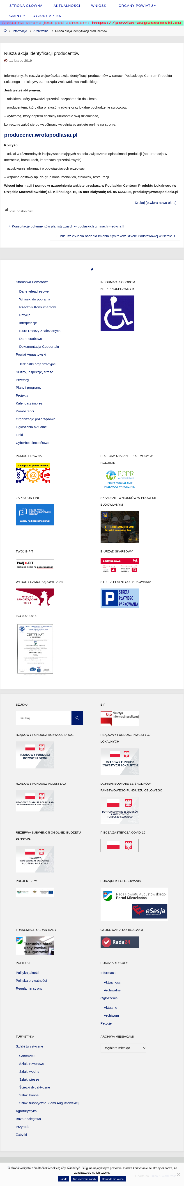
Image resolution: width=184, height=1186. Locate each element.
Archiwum (111, 1015)
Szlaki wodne (29, 1071)
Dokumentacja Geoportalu (39, 346)
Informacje (20, 31)
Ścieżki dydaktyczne (34, 1087)
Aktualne (110, 1007)
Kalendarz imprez (29, 403)
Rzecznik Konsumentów (37, 307)
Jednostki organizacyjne (37, 364)
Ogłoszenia (109, 998)
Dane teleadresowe (34, 291)
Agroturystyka (26, 1111)
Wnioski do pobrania (34, 299)
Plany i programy (28, 387)
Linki (19, 435)
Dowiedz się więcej (113, 1178)
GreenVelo (27, 1056)
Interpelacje (28, 323)
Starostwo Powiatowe (32, 282)
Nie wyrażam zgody (84, 1178)
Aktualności (113, 982)
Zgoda (63, 1178)
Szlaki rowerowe (31, 1064)
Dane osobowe (30, 339)
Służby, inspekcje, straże (34, 372)
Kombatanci (25, 411)
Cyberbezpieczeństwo (32, 443)
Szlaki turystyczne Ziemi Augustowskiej (48, 1103)
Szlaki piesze (29, 1079)
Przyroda (23, 1127)
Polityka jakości (27, 973)
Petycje (24, 315)
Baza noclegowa (28, 1119)
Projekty (22, 395)
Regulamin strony (29, 988)
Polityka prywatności (31, 980)
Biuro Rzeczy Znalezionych (39, 331)
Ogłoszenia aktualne (31, 427)
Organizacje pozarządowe (35, 419)
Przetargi (23, 380)
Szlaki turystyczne (29, 1046)
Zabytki (21, 1134)
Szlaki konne (29, 1095)
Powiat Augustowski (31, 354)
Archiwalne (40, 31)
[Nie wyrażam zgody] (178, 1174)
